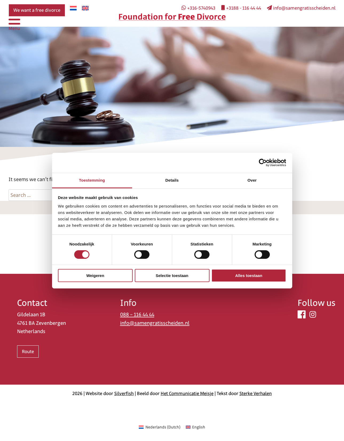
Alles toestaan (248, 275)
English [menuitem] (198, 427)
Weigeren (95, 275)
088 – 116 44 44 (137, 314)
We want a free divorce (36, 10)
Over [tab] (252, 180)
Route (28, 351)
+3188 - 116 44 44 (241, 8)
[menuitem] (73, 8)
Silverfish (124, 393)
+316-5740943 (198, 8)
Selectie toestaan (172, 275)
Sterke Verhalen (255, 393)
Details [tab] (172, 180)
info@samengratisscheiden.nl (301, 8)
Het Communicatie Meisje (187, 393)
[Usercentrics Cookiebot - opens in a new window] (262, 163)
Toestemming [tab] (92, 180)
